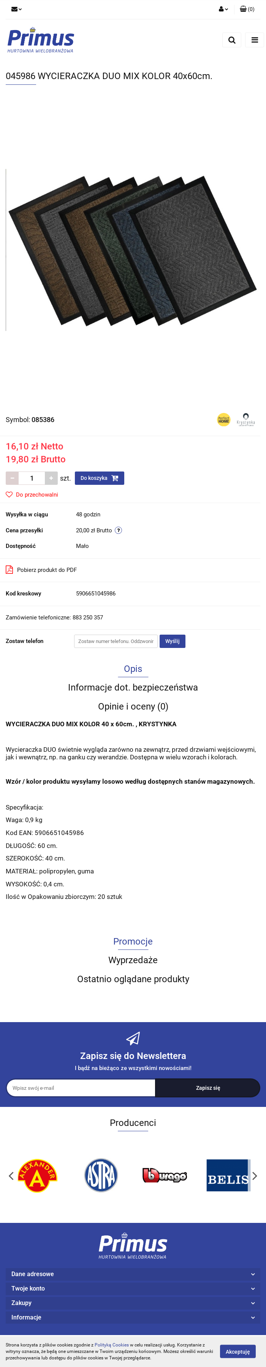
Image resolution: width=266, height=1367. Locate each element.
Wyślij (172, 641)
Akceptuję (238, 1352)
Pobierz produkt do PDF (41, 569)
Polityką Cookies (112, 1345)
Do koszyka (100, 478)
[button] (247, 9)
